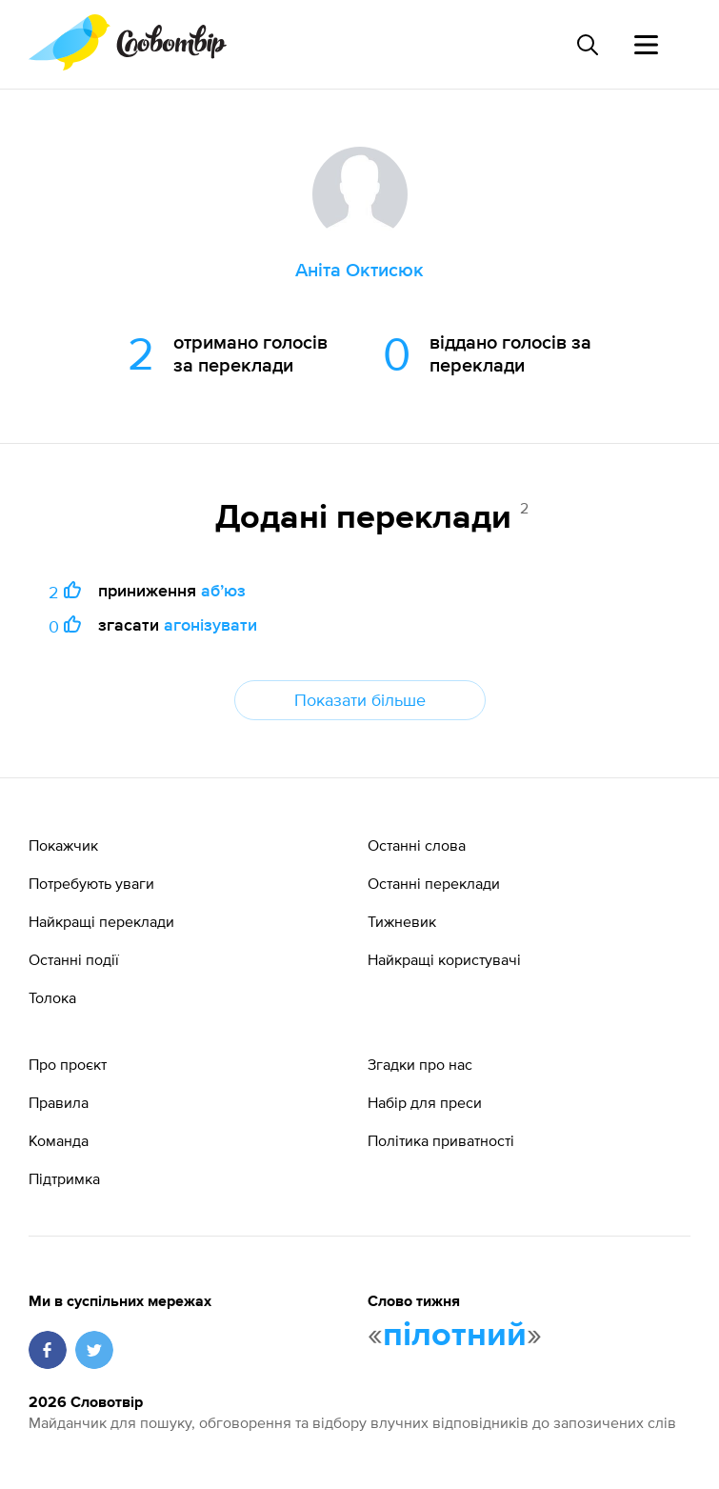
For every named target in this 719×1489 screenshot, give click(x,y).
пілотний (455, 1335)
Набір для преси (425, 1102)
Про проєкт (68, 1064)
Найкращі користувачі (444, 959)
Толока (52, 997)
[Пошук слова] (586, 44)
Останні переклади (434, 883)
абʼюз (223, 590)
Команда (59, 1140)
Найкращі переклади (101, 921)
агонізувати (210, 624)
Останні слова (417, 845)
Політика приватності (441, 1140)
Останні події (74, 959)
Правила (59, 1102)
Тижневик (402, 921)
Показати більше (360, 700)
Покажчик (63, 845)
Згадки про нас (420, 1064)
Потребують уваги (91, 883)
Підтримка (64, 1178)
